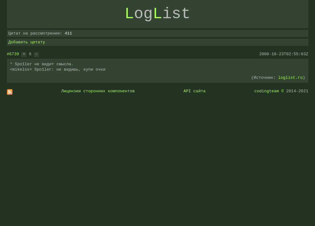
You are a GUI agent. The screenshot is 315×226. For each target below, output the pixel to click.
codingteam (266, 91)
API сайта (194, 91)
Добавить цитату (26, 42)
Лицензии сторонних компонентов (98, 91)
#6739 (13, 54)
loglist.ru (290, 77)
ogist (158, 14)
